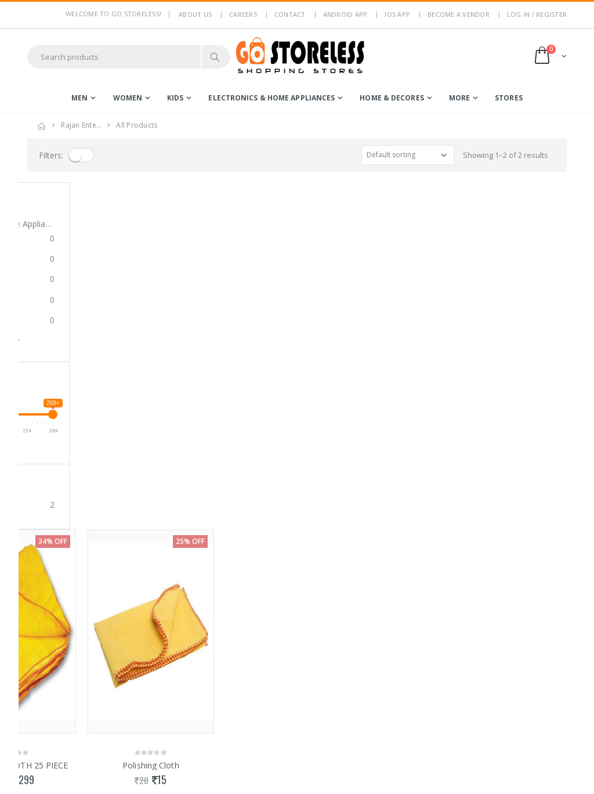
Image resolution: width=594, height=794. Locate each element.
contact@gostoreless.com (72, 713)
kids (175, 98)
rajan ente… (81, 125)
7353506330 (91, 684)
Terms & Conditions (200, 660)
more (459, 98)
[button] (550, 56)
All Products (136, 125)
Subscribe (522, 662)
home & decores (391, 98)
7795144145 (47, 684)
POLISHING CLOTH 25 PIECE (90, 418)
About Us (182, 630)
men (79, 98)
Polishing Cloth (228, 418)
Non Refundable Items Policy (195, 695)
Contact (290, 14)
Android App (345, 14)
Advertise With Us (197, 777)
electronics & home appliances (271, 98)
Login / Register (280, 630)
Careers (243, 14)
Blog (174, 717)
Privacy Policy (190, 645)
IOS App (397, 14)
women (128, 98)
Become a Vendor (459, 14)
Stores (509, 98)
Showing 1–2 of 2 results (505, 155)
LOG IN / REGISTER (537, 14)
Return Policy (189, 675)
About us (195, 14)
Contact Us (185, 732)
